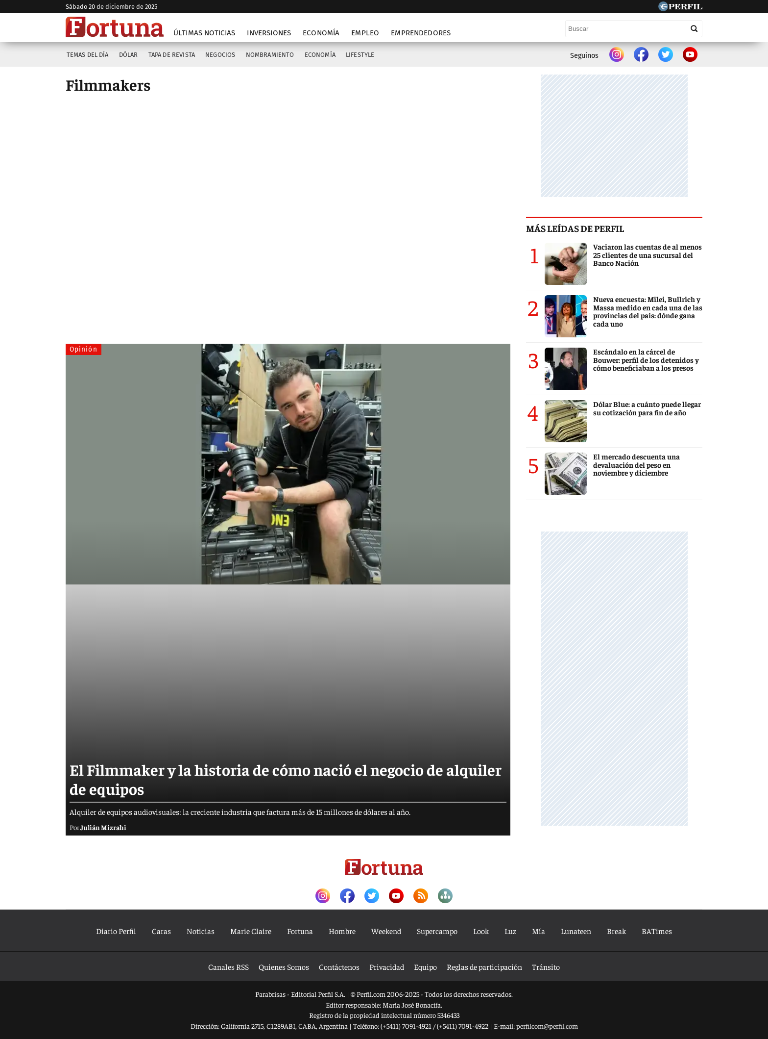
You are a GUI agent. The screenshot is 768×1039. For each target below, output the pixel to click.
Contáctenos (339, 966)
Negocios (220, 54)
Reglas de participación (484, 966)
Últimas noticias (204, 32)
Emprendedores (421, 32)
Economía (321, 32)
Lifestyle (360, 54)
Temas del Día (88, 54)
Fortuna (300, 931)
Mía (538, 931)
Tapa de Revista (171, 54)
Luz (510, 931)
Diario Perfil (116, 931)
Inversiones (269, 32)
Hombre (342, 931)
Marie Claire (250, 931)
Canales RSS (228, 966)
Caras (161, 931)
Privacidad (386, 966)
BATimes (657, 931)
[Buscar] (633, 28)
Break (616, 931)
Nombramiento (270, 54)
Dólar (128, 54)
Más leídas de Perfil (575, 228)
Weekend (386, 931)
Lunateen (576, 931)
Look (481, 931)
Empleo (365, 32)
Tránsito (546, 966)
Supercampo (437, 931)
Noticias (201, 931)
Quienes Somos (284, 966)
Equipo (425, 966)
